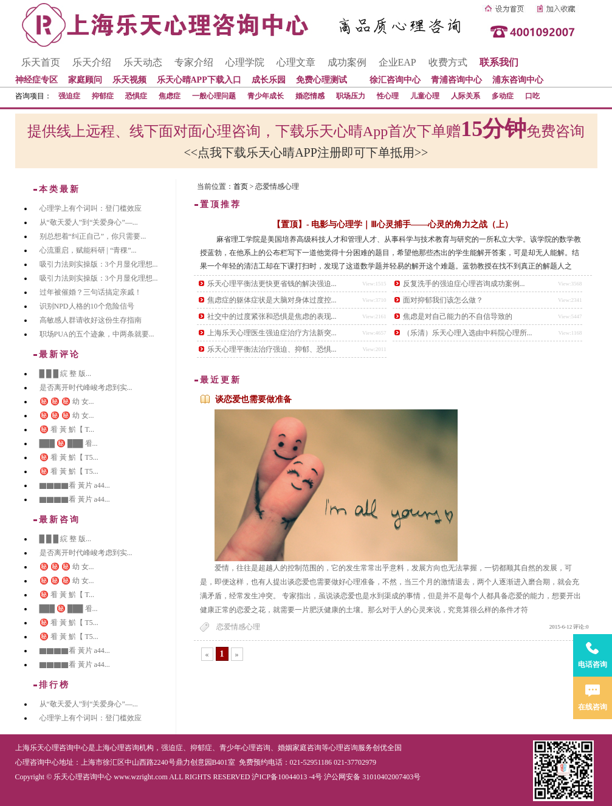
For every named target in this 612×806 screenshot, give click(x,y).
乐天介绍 (91, 62)
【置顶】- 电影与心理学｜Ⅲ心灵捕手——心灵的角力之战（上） (392, 224)
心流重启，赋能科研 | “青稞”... (88, 250)
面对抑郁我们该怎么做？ (443, 300)
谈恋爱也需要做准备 (253, 399)
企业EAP (397, 62)
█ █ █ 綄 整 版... (66, 373)
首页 (240, 186)
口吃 (532, 96)
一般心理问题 (214, 96)
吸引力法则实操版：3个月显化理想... (99, 264)
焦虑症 (170, 96)
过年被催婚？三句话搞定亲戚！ (91, 292)
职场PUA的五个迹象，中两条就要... (97, 334)
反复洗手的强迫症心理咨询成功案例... (464, 283)
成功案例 (347, 62)
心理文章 (296, 62)
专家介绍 (193, 62)
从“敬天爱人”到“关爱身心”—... (89, 222)
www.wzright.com (141, 777)
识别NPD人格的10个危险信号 (87, 306)
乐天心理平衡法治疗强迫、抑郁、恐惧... (272, 349)
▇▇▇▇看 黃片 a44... (75, 485)
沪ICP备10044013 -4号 (287, 777)
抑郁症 (103, 96)
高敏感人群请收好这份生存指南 (91, 320)
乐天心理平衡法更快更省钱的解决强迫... (272, 283)
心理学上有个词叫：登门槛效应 (91, 208)
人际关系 (465, 96)
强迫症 (69, 96)
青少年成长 (265, 96)
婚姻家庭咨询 (299, 747)
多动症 (503, 96)
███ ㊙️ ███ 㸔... (69, 443)
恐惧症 (136, 96)
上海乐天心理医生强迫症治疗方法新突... (272, 333)
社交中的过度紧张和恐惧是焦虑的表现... (272, 316)
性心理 (388, 96)
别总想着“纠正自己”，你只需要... (93, 236)
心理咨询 (343, 747)
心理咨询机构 (132, 747)
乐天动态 (142, 62)
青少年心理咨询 (244, 747)
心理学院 (244, 62)
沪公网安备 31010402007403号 (372, 777)
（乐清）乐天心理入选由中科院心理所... (467, 333)
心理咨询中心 (37, 762)
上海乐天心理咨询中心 (51, 747)
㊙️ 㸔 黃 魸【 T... (67, 429)
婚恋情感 (310, 96)
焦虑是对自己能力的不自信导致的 (457, 316)
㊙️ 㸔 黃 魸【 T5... (69, 457)
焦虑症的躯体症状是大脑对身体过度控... (272, 300)
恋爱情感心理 (238, 627)
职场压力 (350, 96)
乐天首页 (40, 62)
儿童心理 (424, 96)
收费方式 (447, 62)
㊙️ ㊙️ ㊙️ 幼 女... (67, 401)
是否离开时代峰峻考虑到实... (86, 387)
